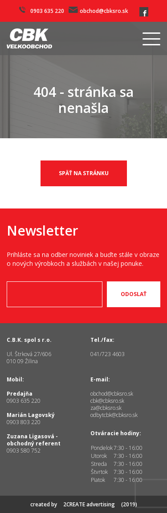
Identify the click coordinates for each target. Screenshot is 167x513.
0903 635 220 (41, 11)
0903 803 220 (24, 422)
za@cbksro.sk (106, 408)
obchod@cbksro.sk (98, 11)
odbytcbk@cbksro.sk (114, 415)
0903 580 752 (24, 450)
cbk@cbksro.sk (107, 401)
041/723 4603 (107, 354)
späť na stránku (84, 173)
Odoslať (134, 294)
